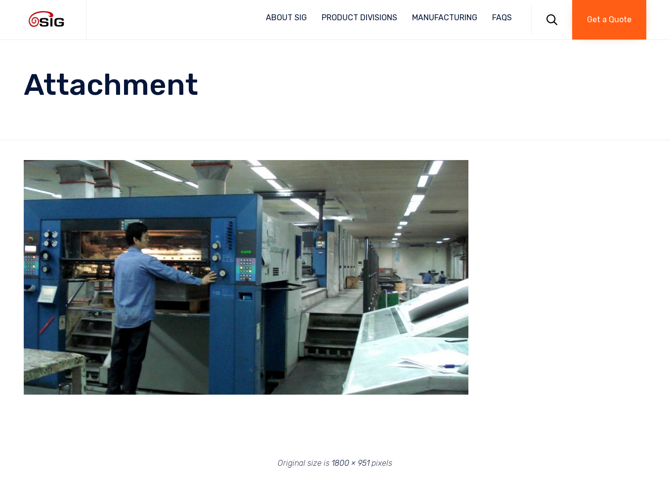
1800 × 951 (351, 463)
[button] (609, 20)
